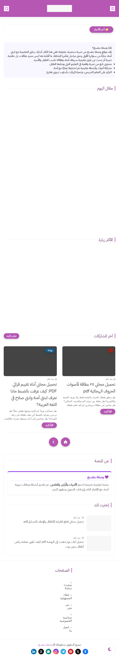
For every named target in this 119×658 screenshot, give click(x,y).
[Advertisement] (59, 209)
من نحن (68, 606)
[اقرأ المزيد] (107, 411)
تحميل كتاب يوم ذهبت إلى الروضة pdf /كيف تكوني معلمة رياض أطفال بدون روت (49, 544)
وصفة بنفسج (45, 645)
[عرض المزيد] (11, 336)
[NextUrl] (53, 442)
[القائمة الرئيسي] (112, 8)
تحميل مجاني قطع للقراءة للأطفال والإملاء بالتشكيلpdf (54, 521)
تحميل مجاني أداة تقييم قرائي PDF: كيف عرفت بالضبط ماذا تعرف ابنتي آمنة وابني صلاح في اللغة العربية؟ (34, 394)
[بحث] (6, 8)
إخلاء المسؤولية (67, 596)
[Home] (65, 442)
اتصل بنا (67, 629)
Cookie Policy (68, 587)
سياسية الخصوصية (67, 619)
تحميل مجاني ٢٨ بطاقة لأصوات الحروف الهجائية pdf (91, 387)
